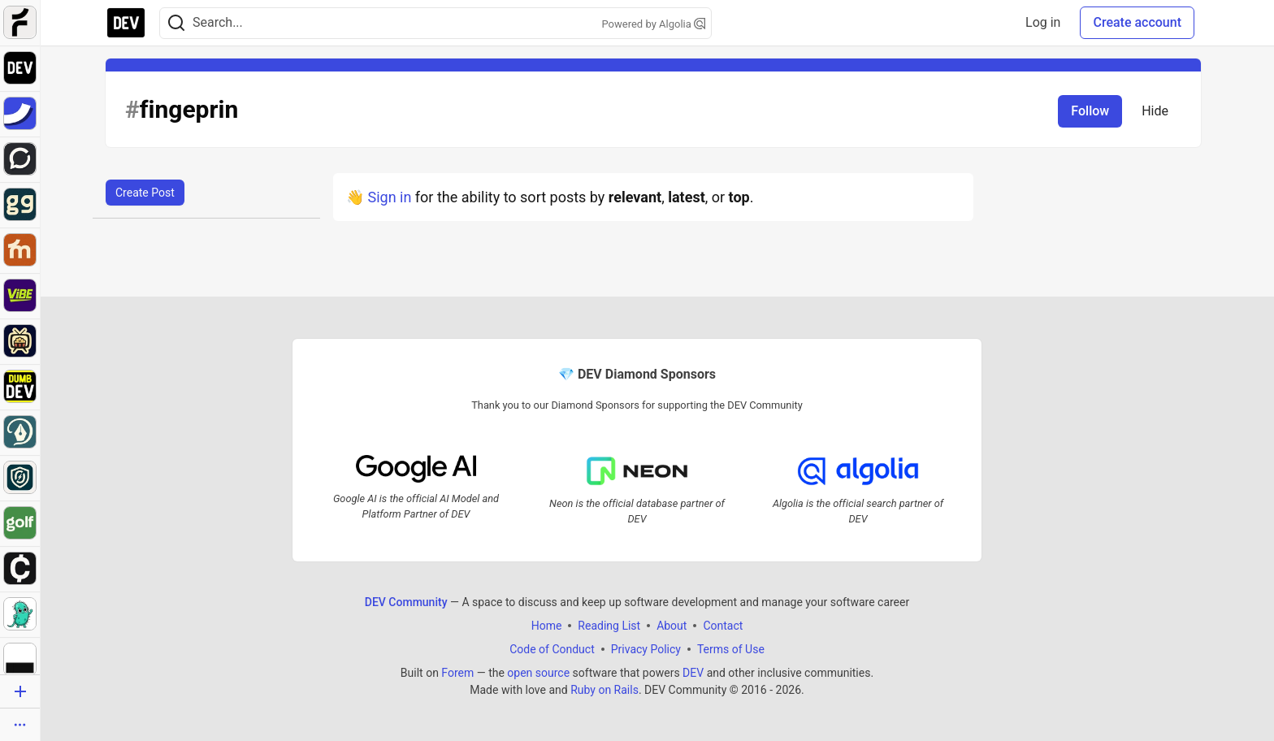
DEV (693, 672)
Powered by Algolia (653, 24)
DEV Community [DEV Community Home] (406, 602)
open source (538, 672)
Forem (457, 672)
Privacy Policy (646, 649)
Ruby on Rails (604, 689)
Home (546, 625)
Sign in (389, 197)
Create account (1137, 22)
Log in (1042, 22)
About (671, 625)
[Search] (176, 23)
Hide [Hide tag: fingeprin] (1155, 111)
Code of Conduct (552, 649)
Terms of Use (731, 649)
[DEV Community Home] (126, 22)
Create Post (145, 192)
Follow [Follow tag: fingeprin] (1090, 111)
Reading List (609, 625)
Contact (723, 625)
